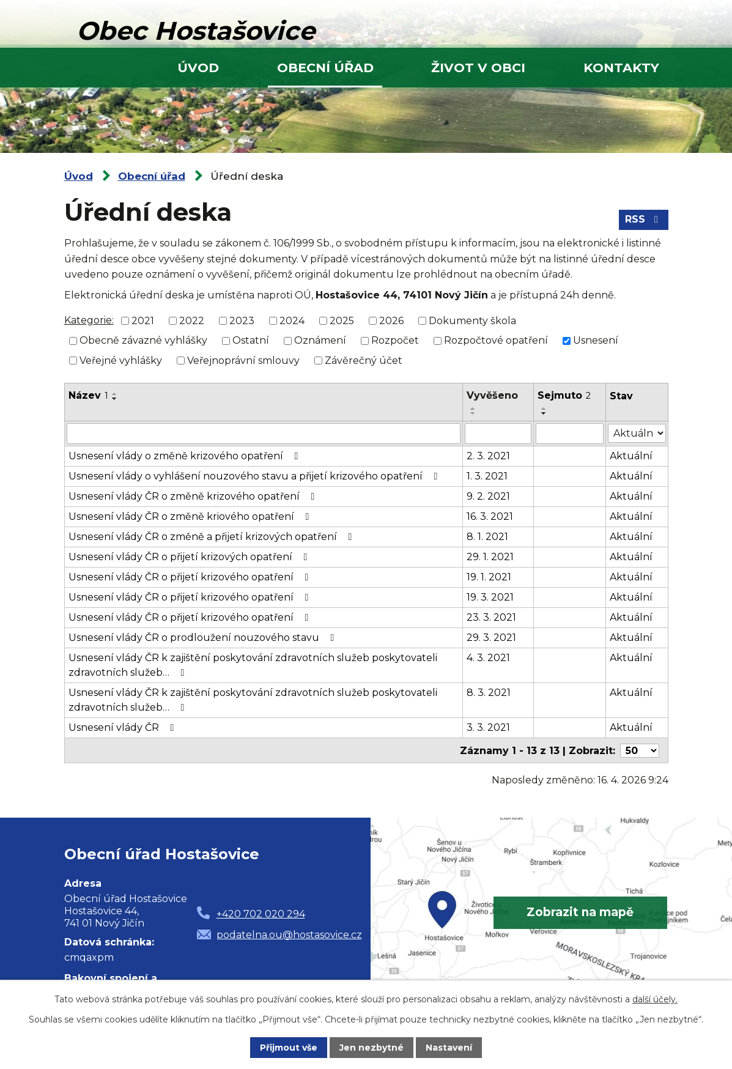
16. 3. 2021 (490, 516)
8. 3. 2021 (489, 692)
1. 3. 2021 (487, 476)
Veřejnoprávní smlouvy (243, 360)
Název (88, 395)
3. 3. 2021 (489, 727)
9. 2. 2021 (489, 496)
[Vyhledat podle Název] (264, 433)
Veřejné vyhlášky (120, 360)
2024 (292, 320)
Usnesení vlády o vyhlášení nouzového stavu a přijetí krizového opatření (255, 476)
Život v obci (478, 67)
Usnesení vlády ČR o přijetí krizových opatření (190, 557)
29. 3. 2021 (492, 637)
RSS (643, 219)
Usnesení (595, 340)
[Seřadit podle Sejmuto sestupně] (544, 413)
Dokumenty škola (472, 320)
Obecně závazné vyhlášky (143, 340)
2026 (391, 320)
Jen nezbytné (371, 1047)
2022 (191, 320)
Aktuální (631, 456)
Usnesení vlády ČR (123, 727)
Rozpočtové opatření (496, 340)
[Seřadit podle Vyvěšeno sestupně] (474, 413)
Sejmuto (564, 395)
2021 (142, 320)
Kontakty (621, 67)
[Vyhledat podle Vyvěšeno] (498, 433)
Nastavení (449, 1047)
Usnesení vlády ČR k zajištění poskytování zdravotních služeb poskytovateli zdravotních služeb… (252, 665)
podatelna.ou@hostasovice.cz (289, 934)
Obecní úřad (325, 67)
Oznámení (320, 340)
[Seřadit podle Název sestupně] (115, 398)
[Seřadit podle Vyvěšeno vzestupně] (474, 408)
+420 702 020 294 (260, 913)
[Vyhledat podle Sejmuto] (570, 433)
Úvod (198, 67)
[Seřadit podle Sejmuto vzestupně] (544, 408)
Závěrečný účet (363, 360)
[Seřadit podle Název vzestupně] (115, 393)
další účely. (655, 999)
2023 (241, 320)
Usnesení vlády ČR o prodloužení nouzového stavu (203, 637)
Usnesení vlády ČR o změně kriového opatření (191, 516)
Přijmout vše (288, 1047)
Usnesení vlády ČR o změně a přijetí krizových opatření (212, 536)
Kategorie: (89, 320)
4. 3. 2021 (489, 658)
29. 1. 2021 (490, 557)
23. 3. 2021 (492, 617)
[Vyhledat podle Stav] (636, 432)
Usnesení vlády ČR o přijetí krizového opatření (190, 577)
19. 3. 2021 (490, 597)
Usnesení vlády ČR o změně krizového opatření (193, 496)
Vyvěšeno (493, 395)
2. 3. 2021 (489, 456)
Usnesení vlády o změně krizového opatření (185, 456)
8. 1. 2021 (488, 536)
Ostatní (250, 340)
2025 (342, 320)
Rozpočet (395, 340)
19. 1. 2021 (489, 577)
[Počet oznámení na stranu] (639, 750)
